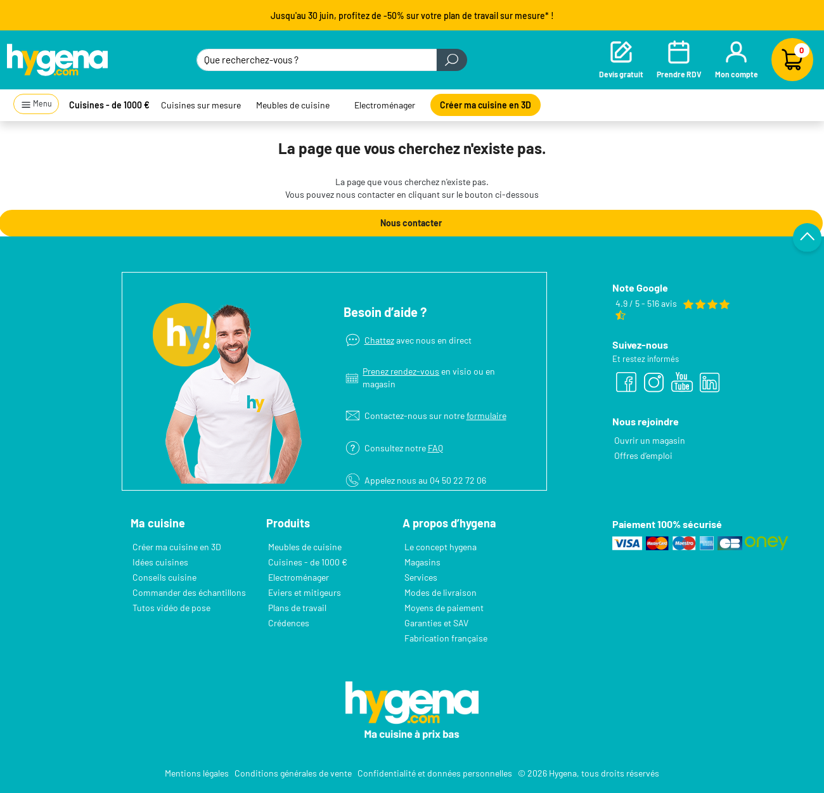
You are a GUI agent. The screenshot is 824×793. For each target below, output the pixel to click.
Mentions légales (197, 773)
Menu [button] (36, 104)
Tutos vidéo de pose (171, 607)
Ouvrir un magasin (649, 440)
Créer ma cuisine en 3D (485, 105)
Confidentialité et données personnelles (434, 773)
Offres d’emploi (643, 455)
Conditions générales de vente (293, 773)
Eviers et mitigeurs (304, 592)
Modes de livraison (440, 592)
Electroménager (384, 105)
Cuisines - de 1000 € (109, 105)
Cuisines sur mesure (201, 105)
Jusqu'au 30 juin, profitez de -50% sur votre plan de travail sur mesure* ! (412, 15)
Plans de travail (297, 607)
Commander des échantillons (189, 592)
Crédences (288, 622)
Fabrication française (445, 638)
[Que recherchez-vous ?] (316, 60)
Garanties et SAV (436, 622)
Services (420, 577)
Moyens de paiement (444, 607)
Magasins (422, 562)
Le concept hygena (440, 546)
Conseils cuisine (164, 577)
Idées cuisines (160, 562)
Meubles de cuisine (293, 105)
